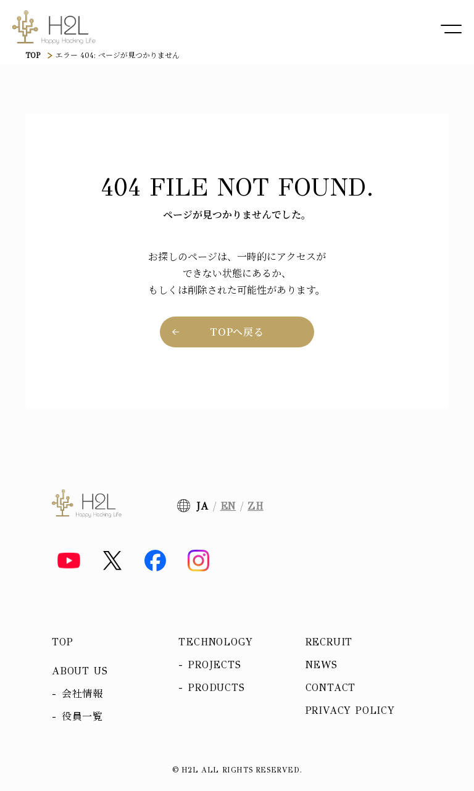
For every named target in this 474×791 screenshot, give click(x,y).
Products (216, 688)
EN (228, 506)
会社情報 (82, 694)
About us (79, 671)
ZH (255, 506)
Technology (215, 642)
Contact (331, 688)
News (322, 665)
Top (62, 642)
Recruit (329, 642)
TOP (32, 55)
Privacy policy (350, 710)
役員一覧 (82, 717)
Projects (214, 665)
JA (202, 506)
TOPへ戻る (237, 332)
